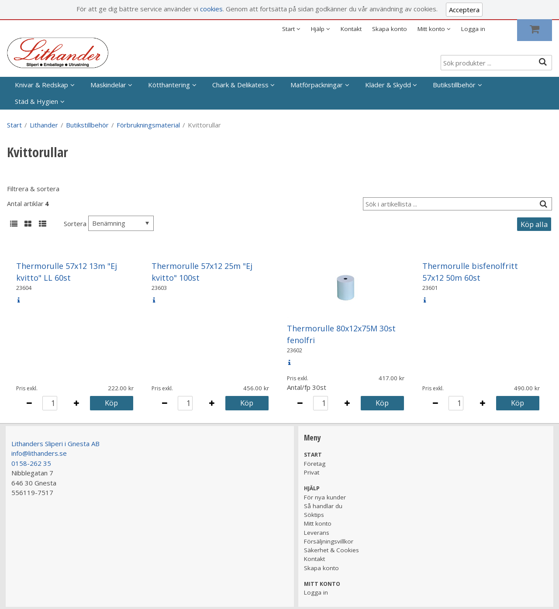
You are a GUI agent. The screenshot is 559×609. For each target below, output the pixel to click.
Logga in (473, 29)
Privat (311, 472)
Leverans (316, 533)
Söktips (314, 515)
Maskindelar (108, 84)
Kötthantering (169, 84)
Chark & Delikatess (240, 84)
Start (14, 124)
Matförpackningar (316, 84)
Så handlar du (323, 506)
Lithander (44, 124)
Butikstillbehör (454, 84)
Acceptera (464, 9)
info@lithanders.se (39, 453)
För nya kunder (325, 497)
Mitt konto (317, 523)
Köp (111, 403)
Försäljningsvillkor (328, 541)
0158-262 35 (31, 463)
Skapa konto (389, 29)
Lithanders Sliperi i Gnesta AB (55, 443)
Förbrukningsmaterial (148, 124)
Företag (314, 464)
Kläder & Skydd (388, 84)
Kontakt (351, 29)
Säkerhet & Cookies (331, 550)
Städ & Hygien (36, 101)
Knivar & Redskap (41, 84)
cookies (211, 8)
